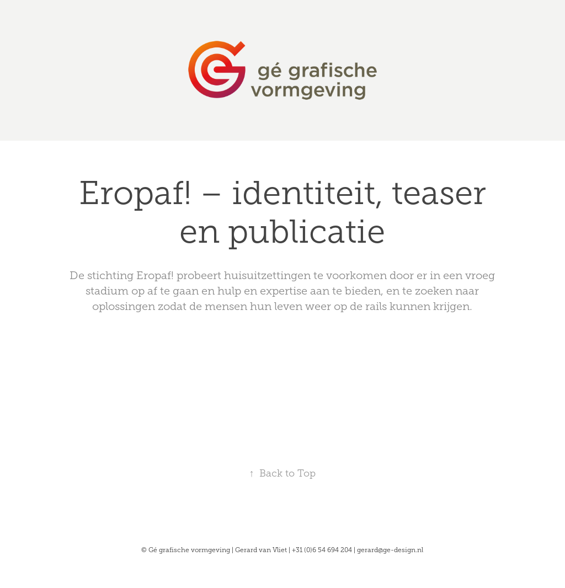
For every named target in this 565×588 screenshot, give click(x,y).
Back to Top (282, 473)
